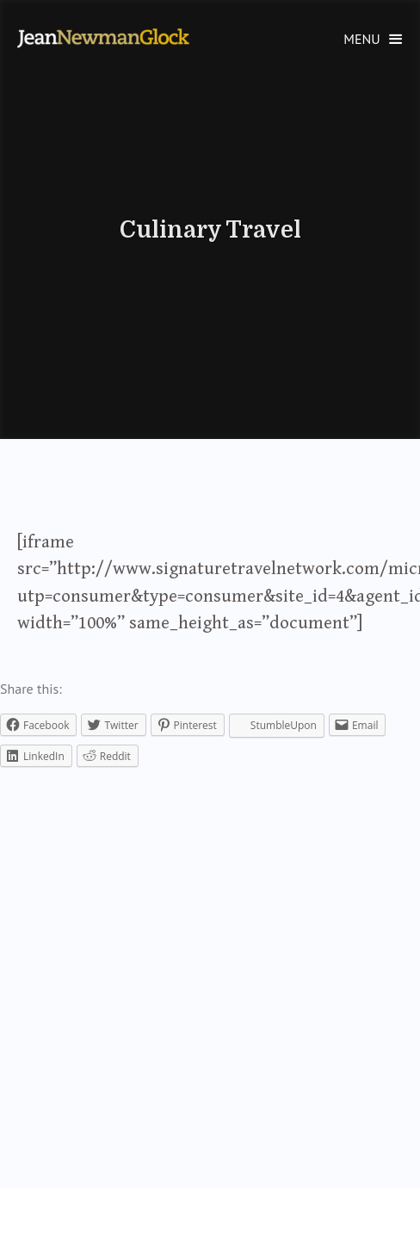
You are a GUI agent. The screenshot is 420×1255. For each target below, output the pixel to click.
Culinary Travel (210, 230)
